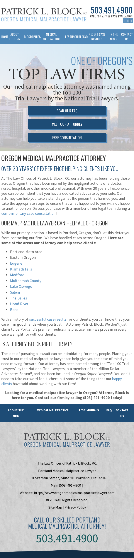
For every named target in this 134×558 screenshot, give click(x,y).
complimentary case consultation (28, 213)
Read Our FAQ (67, 110)
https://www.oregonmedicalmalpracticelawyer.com (74, 492)
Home (3, 36)
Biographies (31, 36)
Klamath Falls (21, 269)
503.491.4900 (111, 10)
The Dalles (18, 298)
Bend (14, 309)
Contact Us (127, 36)
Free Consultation (67, 137)
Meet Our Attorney (67, 124)
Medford (17, 274)
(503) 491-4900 (70, 485)
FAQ (84, 36)
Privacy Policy (75, 507)
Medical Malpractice (51, 36)
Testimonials (73, 36)
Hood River (19, 303)
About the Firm (16, 413)
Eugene (16, 263)
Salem (15, 292)
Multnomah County (25, 280)
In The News (114, 36)
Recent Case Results (97, 36)
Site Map (55, 507)
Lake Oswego (21, 286)
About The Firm (14, 36)
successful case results (47, 319)
